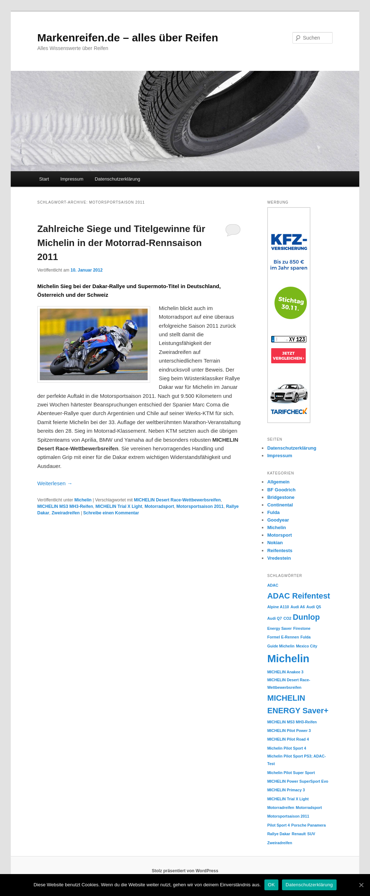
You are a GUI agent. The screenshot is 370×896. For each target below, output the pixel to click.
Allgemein (278, 482)
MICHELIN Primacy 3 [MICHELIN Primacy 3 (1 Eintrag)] (286, 790)
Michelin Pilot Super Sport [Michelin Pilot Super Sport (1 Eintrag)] (291, 772)
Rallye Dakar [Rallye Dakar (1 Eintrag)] (278, 834)
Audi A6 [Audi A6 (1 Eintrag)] (298, 607)
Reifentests (279, 550)
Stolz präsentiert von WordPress (185, 870)
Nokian (275, 542)
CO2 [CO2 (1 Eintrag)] (287, 618)
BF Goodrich (281, 489)
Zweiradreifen (66, 512)
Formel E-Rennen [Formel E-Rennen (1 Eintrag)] (283, 637)
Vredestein (279, 558)
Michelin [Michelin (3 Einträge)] (288, 658)
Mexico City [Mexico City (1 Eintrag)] (306, 646)
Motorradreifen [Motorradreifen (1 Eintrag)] (280, 807)
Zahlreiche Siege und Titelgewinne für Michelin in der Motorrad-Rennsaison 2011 (121, 242)
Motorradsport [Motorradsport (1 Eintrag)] (309, 807)
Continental (280, 505)
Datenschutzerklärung (117, 179)
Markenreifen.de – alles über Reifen (127, 38)
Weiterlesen (55, 483)
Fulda (273, 512)
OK (271, 884)
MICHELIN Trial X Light (119, 506)
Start (44, 179)
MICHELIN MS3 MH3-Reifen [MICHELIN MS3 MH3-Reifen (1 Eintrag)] (292, 722)
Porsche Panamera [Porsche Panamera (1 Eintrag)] (308, 825)
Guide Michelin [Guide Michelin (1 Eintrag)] (281, 646)
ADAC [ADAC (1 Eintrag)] (272, 585)
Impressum (71, 179)
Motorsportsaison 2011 (199, 506)
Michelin (83, 499)
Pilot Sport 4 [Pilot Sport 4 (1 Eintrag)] (278, 825)
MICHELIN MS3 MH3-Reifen (65, 506)
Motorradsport (159, 506)
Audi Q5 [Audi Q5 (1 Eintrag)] (313, 607)
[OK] (361, 884)
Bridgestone (281, 497)
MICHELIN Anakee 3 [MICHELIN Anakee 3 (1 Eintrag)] (285, 672)
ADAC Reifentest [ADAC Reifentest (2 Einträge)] (298, 595)
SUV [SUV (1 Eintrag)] (311, 834)
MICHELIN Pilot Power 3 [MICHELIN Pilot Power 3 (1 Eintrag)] (289, 730)
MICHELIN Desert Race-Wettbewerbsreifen (177, 499)
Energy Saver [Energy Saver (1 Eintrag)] (279, 628)
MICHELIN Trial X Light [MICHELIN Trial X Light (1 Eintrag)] (288, 799)
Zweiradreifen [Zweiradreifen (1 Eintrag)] (279, 843)
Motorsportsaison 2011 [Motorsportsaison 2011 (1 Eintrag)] (288, 816)
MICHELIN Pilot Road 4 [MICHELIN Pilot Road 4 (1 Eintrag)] (288, 739)
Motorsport (279, 535)
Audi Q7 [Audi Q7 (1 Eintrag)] (274, 618)
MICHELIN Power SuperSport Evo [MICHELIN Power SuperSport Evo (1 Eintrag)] (297, 781)
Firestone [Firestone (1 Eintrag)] (301, 628)
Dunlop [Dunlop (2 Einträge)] (306, 617)
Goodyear (278, 520)
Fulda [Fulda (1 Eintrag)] (305, 637)
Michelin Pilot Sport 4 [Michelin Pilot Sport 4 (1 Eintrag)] (286, 748)
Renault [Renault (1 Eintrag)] (299, 834)
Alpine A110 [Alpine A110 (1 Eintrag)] (278, 607)
